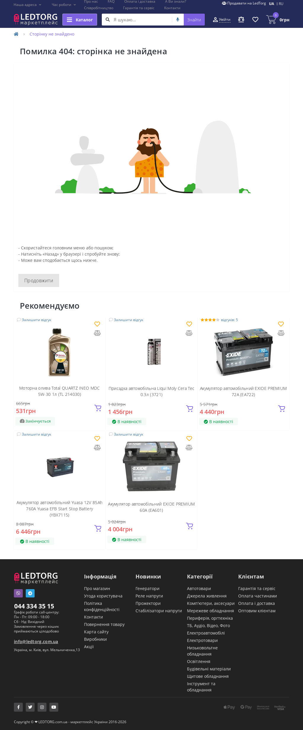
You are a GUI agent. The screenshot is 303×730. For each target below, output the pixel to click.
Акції (89, 646)
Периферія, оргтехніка (210, 618)
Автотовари (199, 588)
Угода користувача (103, 596)
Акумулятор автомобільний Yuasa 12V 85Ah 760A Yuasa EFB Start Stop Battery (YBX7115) (59, 509)
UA (271, 3)
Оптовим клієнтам (256, 610)
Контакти (172, 7)
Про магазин (97, 588)
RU (281, 3)
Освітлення (198, 661)
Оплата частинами (257, 596)
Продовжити (38, 280)
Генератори (147, 588)
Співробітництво (98, 7)
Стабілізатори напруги (159, 610)
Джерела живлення (207, 596)
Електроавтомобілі (206, 633)
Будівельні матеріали (209, 669)
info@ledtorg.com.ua (36, 641)
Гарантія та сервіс (138, 7)
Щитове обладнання (208, 676)
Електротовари (202, 640)
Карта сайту (96, 632)
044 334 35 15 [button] (34, 606)
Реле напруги (149, 596)
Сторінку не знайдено (52, 34)
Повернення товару (104, 624)
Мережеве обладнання (210, 610)
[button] (27, 5)
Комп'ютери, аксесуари (211, 603)
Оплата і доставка (256, 603)
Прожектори (148, 603)
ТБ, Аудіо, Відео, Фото (208, 625)
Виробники (95, 639)
